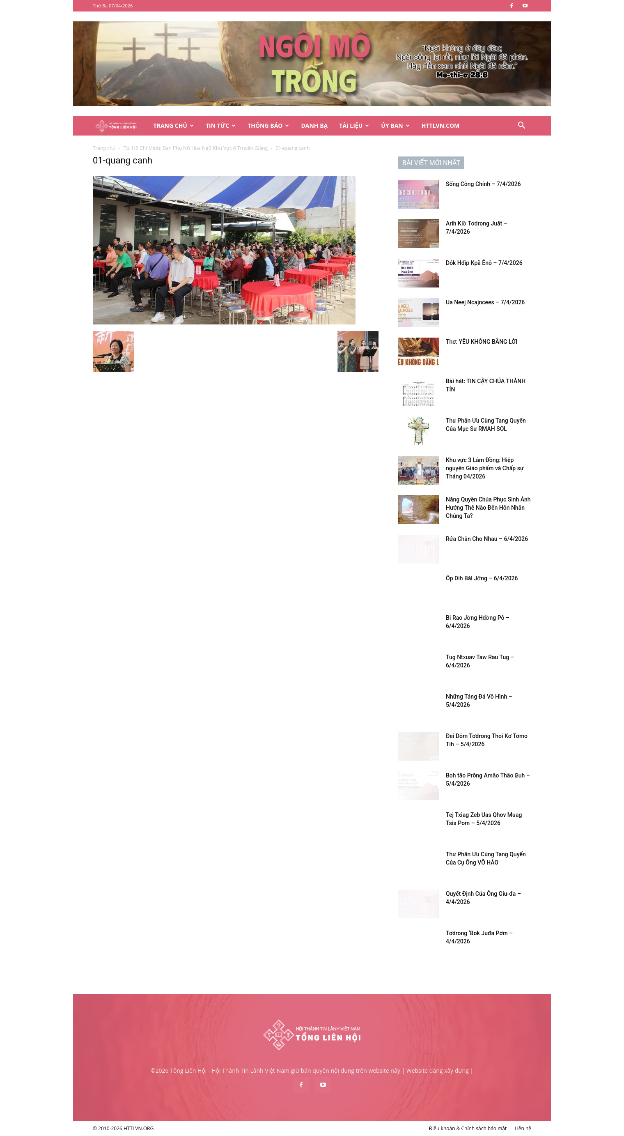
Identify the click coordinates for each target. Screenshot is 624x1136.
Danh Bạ (314, 125)
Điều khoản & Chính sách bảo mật (468, 1128)
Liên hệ (522, 1128)
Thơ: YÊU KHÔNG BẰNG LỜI (481, 341)
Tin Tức (221, 125)
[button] (521, 126)
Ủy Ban (395, 125)
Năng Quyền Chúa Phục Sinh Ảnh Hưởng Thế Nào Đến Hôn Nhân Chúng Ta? (488, 507)
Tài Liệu (354, 125)
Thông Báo (268, 125)
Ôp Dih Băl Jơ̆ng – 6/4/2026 (482, 578)
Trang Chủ (174, 125)
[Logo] (120, 126)
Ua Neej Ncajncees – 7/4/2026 (485, 302)
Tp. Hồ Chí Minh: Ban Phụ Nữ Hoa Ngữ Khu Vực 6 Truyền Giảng (196, 148)
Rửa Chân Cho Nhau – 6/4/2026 (487, 539)
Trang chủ (104, 148)
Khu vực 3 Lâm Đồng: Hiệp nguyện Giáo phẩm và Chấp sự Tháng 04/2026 (484, 468)
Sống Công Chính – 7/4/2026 (483, 184)
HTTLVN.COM (441, 125)
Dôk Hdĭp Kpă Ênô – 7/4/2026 (484, 263)
